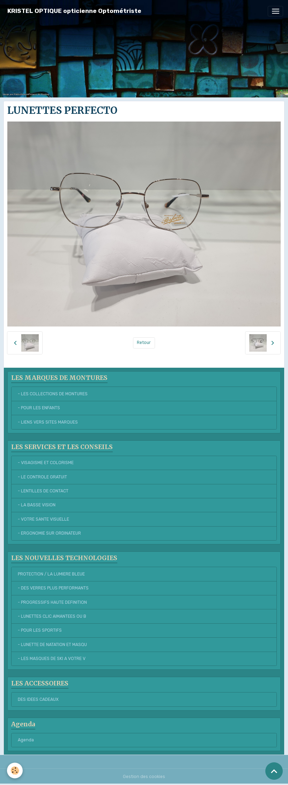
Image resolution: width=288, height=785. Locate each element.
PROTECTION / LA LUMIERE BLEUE (51, 574)
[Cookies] (15, 770)
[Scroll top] (274, 771)
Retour (144, 342)
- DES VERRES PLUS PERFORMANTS (53, 588)
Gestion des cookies (144, 776)
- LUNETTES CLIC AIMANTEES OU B (52, 616)
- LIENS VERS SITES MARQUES (48, 422)
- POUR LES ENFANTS (39, 407)
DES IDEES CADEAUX (38, 699)
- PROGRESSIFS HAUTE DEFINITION (52, 602)
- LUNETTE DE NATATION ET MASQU (52, 644)
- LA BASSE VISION (37, 504)
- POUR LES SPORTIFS (40, 630)
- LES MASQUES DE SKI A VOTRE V (52, 658)
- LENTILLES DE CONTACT (43, 491)
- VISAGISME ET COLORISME (46, 462)
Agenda (26, 740)
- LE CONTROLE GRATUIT (42, 477)
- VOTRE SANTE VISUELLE (43, 519)
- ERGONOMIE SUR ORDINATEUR (49, 533)
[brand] (74, 11)
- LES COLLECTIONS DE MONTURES (53, 393)
